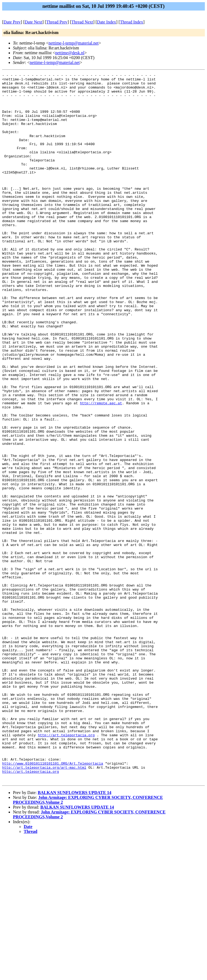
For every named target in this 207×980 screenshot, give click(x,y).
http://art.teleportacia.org (66, 867)
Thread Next (82, 22)
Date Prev (12, 22)
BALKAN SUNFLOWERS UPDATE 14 (74, 934)
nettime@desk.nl (69, 52)
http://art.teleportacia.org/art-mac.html (44, 906)
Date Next (33, 22)
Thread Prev (56, 22)
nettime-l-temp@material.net (74, 43)
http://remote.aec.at (101, 469)
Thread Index (131, 22)
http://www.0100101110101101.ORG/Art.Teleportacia (52, 901)
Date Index (106, 22)
